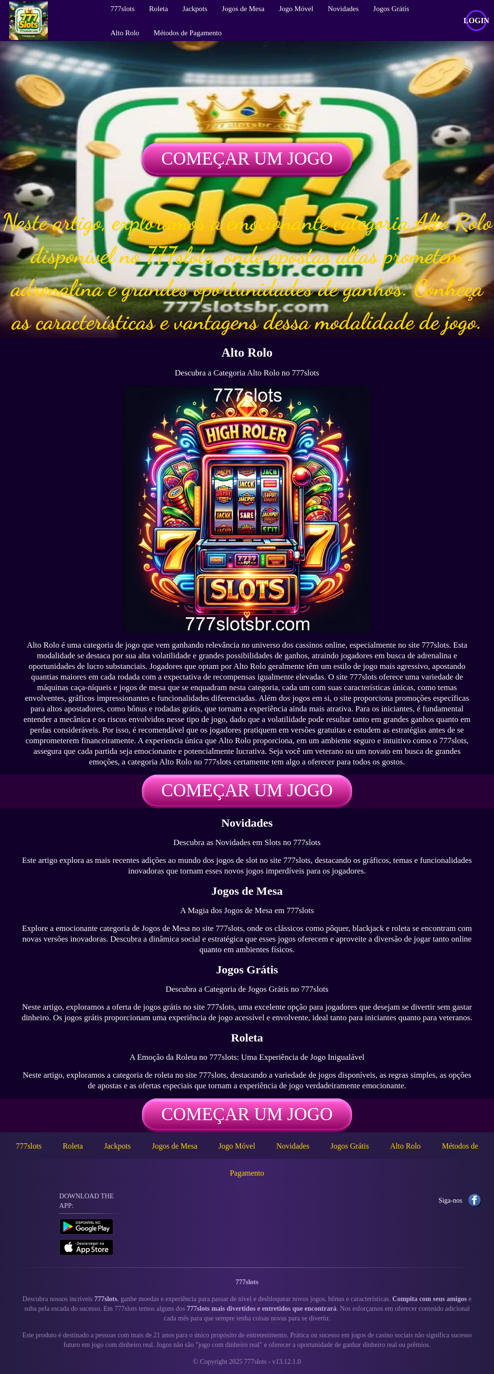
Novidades (292, 1146)
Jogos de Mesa (174, 1146)
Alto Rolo (124, 33)
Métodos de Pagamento (188, 33)
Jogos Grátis (349, 1146)
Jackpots (117, 1146)
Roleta (73, 1146)
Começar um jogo (247, 158)
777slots (28, 1146)
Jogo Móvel (237, 1146)
